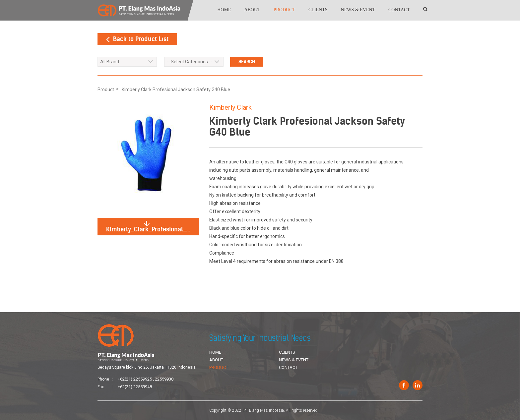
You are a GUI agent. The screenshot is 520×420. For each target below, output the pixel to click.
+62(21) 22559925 (135, 379)
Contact (399, 9)
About (252, 9)
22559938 (164, 379)
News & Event (358, 9)
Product (284, 9)
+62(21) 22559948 (135, 386)
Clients (318, 9)
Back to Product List (137, 39)
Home (224, 9)
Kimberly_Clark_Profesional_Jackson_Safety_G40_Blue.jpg (152, 227)
